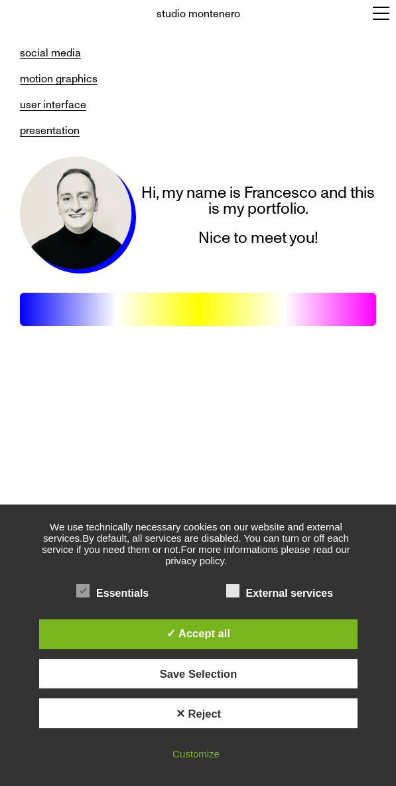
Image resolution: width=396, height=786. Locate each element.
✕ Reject (198, 714)
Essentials (112, 591)
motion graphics (59, 78)
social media (50, 52)
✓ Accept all (198, 633)
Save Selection (198, 674)
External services (280, 591)
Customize (196, 753)
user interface (53, 104)
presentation (50, 130)
